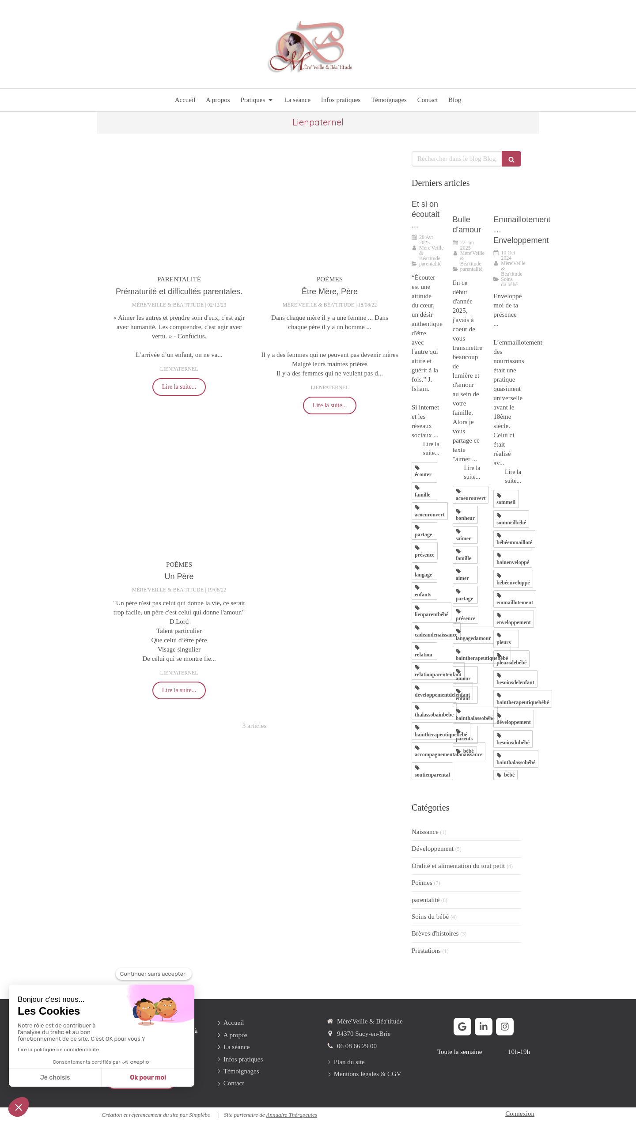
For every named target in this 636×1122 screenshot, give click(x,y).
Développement (433, 848)
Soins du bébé (430, 916)
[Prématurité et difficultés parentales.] (179, 208)
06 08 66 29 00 (357, 1046)
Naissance (425, 831)
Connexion (519, 1113)
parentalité (425, 899)
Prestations (426, 950)
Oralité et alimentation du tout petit (458, 865)
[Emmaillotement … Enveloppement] (507, 204)
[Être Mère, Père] (329, 208)
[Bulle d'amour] (467, 204)
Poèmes (422, 882)
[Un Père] (179, 494)
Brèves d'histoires (435, 933)
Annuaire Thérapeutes (291, 1114)
